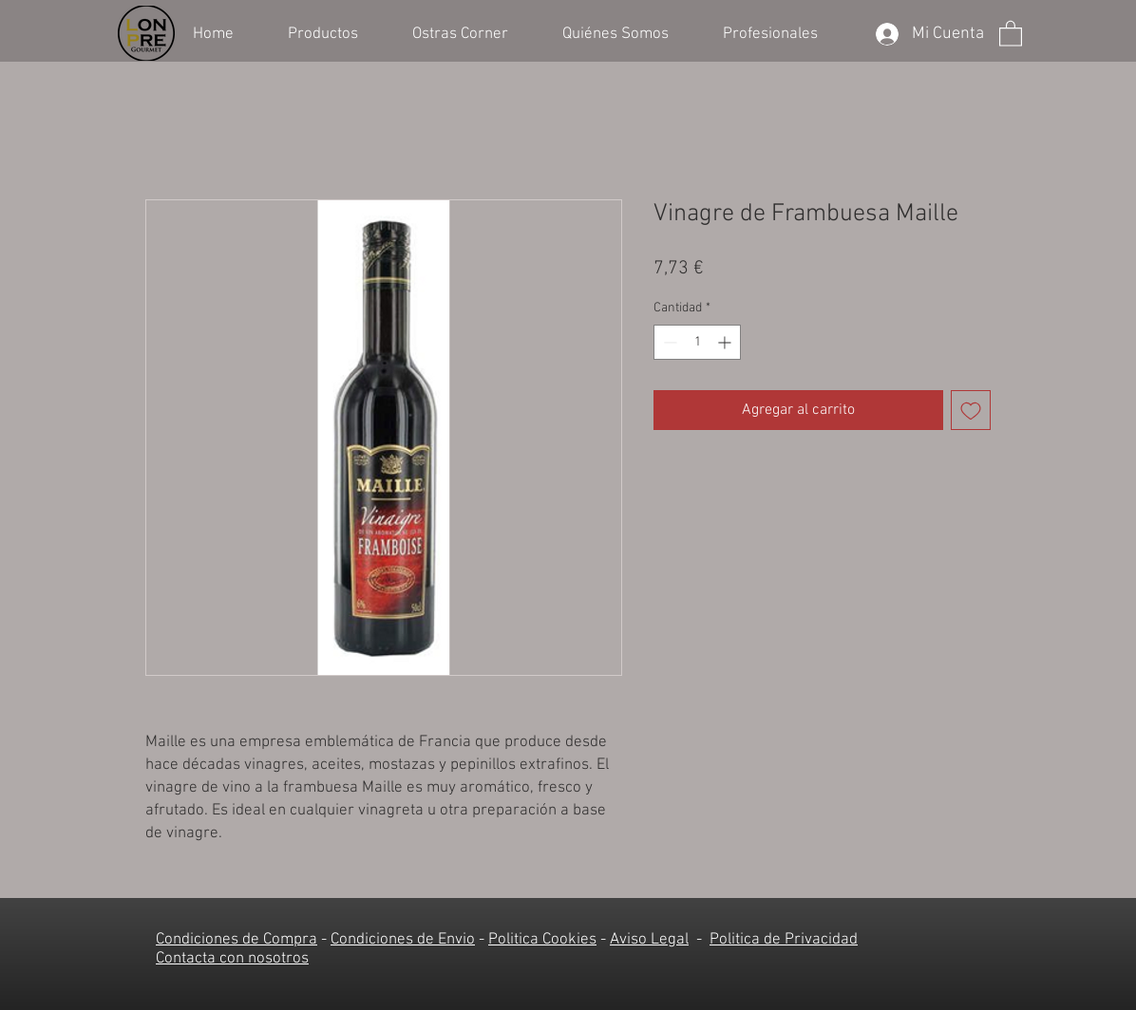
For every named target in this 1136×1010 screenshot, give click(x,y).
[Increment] (726, 342)
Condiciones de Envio (403, 939)
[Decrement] (668, 342)
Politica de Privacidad (784, 939)
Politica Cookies (542, 939)
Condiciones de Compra (236, 939)
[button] (336, 32)
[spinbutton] (697, 342)
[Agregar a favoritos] (971, 410)
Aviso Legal (649, 939)
